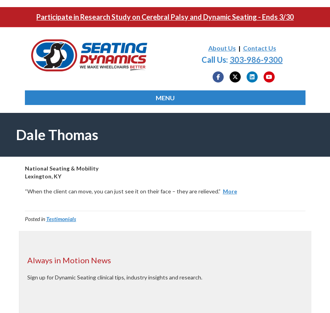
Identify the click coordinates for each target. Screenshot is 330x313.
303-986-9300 (256, 59)
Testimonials (61, 219)
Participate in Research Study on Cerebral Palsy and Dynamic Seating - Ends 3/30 (165, 17)
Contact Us (259, 48)
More (230, 191)
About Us (222, 48)
